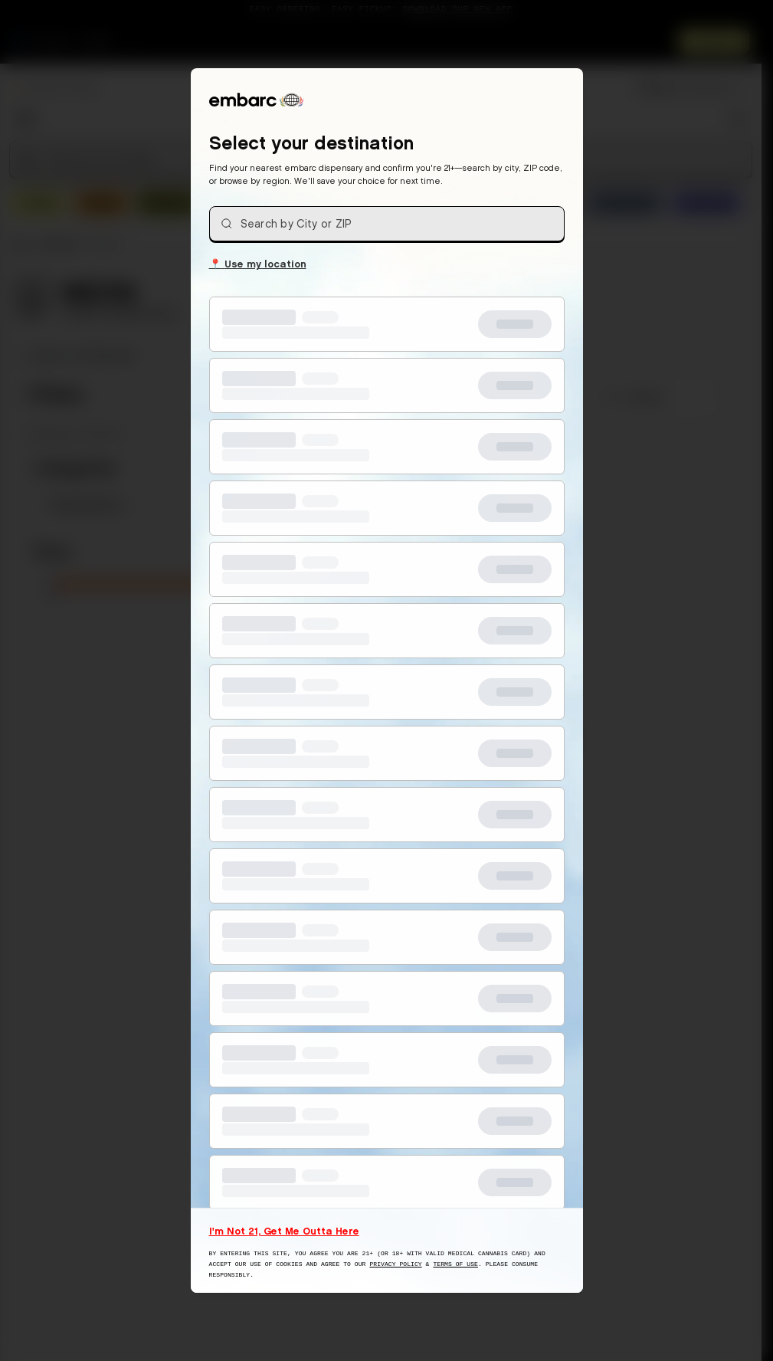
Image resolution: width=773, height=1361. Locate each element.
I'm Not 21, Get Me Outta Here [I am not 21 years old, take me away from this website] (284, 1231)
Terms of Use (455, 1264)
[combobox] (387, 223)
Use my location (257, 263)
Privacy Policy (395, 1264)
